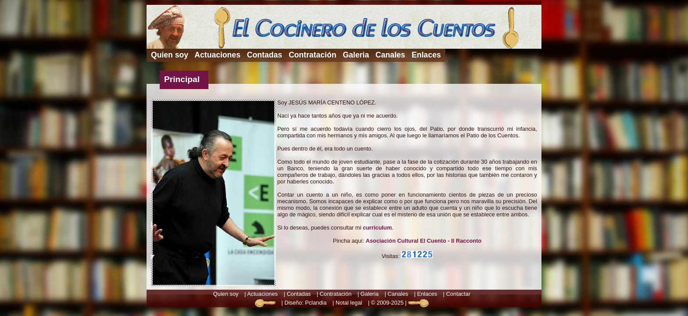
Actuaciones (217, 54)
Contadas (264, 54)
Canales (390, 54)
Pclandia (315, 302)
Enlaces (426, 54)
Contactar (458, 294)
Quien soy (169, 54)
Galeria (356, 54)
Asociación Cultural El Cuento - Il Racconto (423, 240)
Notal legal (349, 302)
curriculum (377, 227)
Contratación (313, 54)
